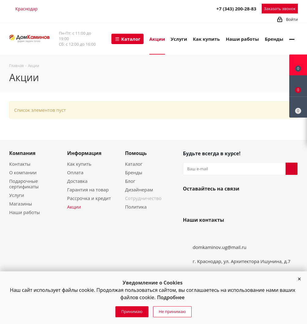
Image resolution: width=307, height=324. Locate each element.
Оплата (75, 172)
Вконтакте (189, 203)
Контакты (19, 164)
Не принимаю (172, 311)
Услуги (16, 195)
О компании (23, 172)
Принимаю (132, 311)
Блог (130, 181)
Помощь (136, 153)
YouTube (204, 203)
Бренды (133, 172)
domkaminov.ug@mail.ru (220, 247)
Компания (22, 153)
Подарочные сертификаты (24, 184)
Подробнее (171, 297)
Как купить (79, 164)
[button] (299, 279)
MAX (196, 8)
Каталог (133, 164)
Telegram (183, 8)
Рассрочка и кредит (89, 198)
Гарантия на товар (88, 189)
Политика (136, 207)
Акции (74, 207)
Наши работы (24, 212)
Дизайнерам (139, 189)
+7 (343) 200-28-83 (236, 9)
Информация (84, 153)
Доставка (77, 181)
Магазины (20, 204)
